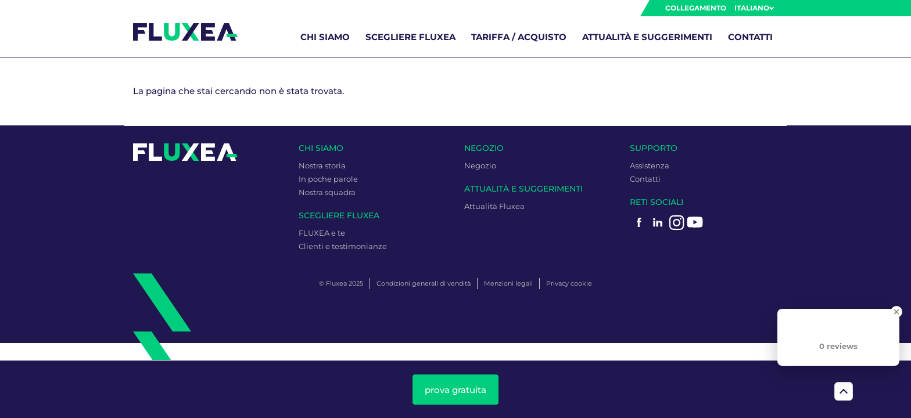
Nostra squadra (327, 192)
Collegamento (695, 7)
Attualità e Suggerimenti (647, 36)
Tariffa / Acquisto (518, 36)
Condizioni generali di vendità (423, 283)
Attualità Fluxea (494, 206)
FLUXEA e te (322, 232)
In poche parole (328, 178)
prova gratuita (455, 389)
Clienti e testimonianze (343, 246)
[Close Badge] (896, 312)
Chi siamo (325, 36)
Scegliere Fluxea (410, 36)
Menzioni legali (508, 283)
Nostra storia (322, 165)
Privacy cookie (569, 283)
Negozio (480, 165)
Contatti (750, 36)
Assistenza (649, 165)
